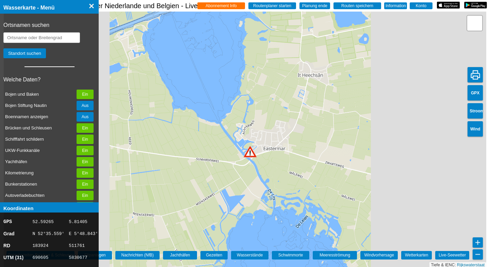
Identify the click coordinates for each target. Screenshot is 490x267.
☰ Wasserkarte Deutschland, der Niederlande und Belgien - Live (113, 6)
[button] (250, 152)
